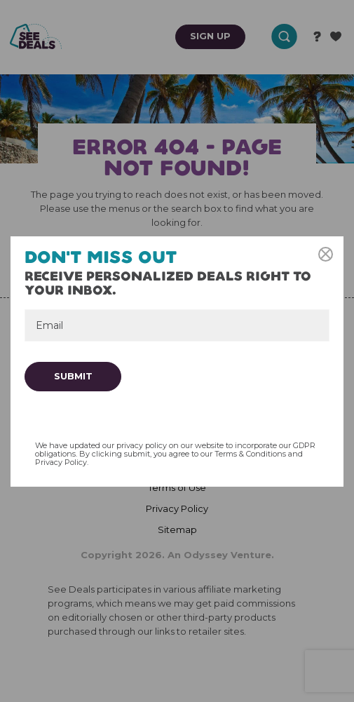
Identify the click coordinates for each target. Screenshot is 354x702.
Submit (73, 376)
